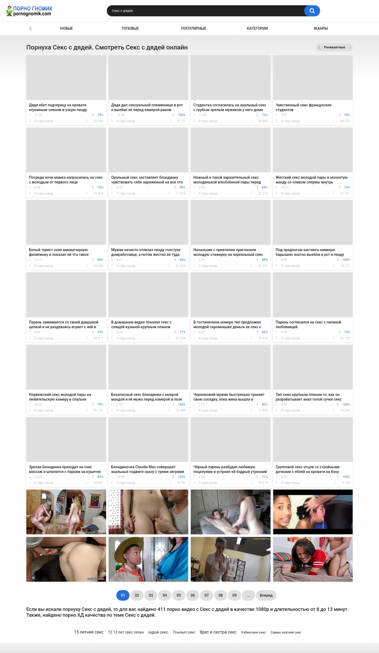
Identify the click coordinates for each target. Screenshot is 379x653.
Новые (66, 28)
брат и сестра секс (218, 632)
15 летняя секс (88, 632)
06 (193, 595)
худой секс (158, 632)
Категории (257, 28)
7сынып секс (184, 632)
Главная (30, 28)
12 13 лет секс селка (126, 632)
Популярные (193, 28)
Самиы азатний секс (286, 632)
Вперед (266, 595)
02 (137, 595)
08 (220, 595)
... (248, 595)
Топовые (130, 28)
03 (151, 595)
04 (165, 595)
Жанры (321, 28)
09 (234, 595)
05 (179, 595)
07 (207, 595)
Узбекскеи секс (253, 632)
